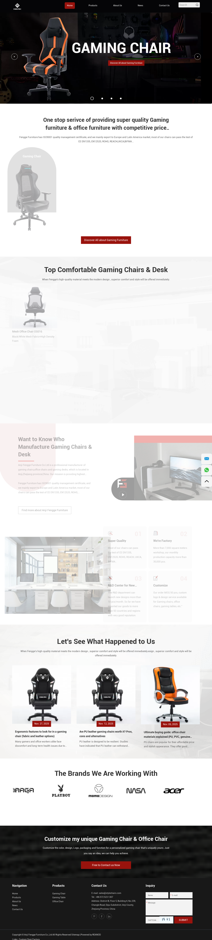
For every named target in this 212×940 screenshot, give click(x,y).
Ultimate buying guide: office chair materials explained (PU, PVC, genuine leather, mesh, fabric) (167, 735)
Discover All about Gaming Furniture (106, 240)
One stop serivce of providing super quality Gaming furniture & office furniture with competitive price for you (106, 124)
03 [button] (111, 98)
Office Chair (58, 901)
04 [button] (121, 98)
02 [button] (102, 98)
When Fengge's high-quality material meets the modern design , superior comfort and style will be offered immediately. (106, 279)
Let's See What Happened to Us (106, 641)
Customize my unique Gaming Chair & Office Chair (106, 839)
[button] (197, 56)
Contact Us (164, 5)
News (140, 5)
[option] (106, 58)
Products (93, 5)
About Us (117, 5)
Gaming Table (58, 897)
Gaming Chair (58, 893)
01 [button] (92, 98)
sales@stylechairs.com (110, 893)
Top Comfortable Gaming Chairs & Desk (106, 270)
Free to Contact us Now (106, 865)
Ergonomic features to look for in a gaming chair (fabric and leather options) (41, 734)
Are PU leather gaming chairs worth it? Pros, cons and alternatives (105, 734)
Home (70, 5)
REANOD (96, 934)
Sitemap (75, 934)
